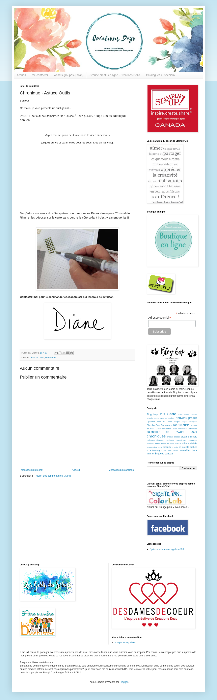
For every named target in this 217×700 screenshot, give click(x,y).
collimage (151, 440)
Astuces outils (37, 357)
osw (160, 447)
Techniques (166, 425)
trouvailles (185, 450)
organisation (152, 447)
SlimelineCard (153, 425)
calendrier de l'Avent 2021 (172, 431)
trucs (194, 450)
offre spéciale (189, 443)
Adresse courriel (159, 318)
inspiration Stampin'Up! (176, 440)
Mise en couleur (167, 418)
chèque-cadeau (173, 437)
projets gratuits (189, 447)
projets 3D (176, 447)
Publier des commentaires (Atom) (53, 475)
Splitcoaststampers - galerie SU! (167, 549)
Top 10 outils (181, 425)
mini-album (175, 443)
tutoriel (150, 453)
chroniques (50, 357)
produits (167, 447)
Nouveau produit (186, 418)
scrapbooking (153, 450)
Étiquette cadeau (164, 453)
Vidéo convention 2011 (166, 429)
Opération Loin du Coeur (159, 422)
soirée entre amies (169, 450)
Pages (177, 421)
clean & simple (189, 436)
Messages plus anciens (121, 470)
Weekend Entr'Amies (187, 429)
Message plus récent (32, 470)
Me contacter (40, 75)
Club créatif (184, 414)
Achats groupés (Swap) (69, 75)
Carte (171, 414)
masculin (165, 444)
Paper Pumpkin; (189, 422)
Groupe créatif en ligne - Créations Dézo (114, 75)
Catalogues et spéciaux (160, 75)
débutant (160, 440)
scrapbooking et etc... (126, 642)
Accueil (21, 75)
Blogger (124, 682)
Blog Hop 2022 (156, 414)
